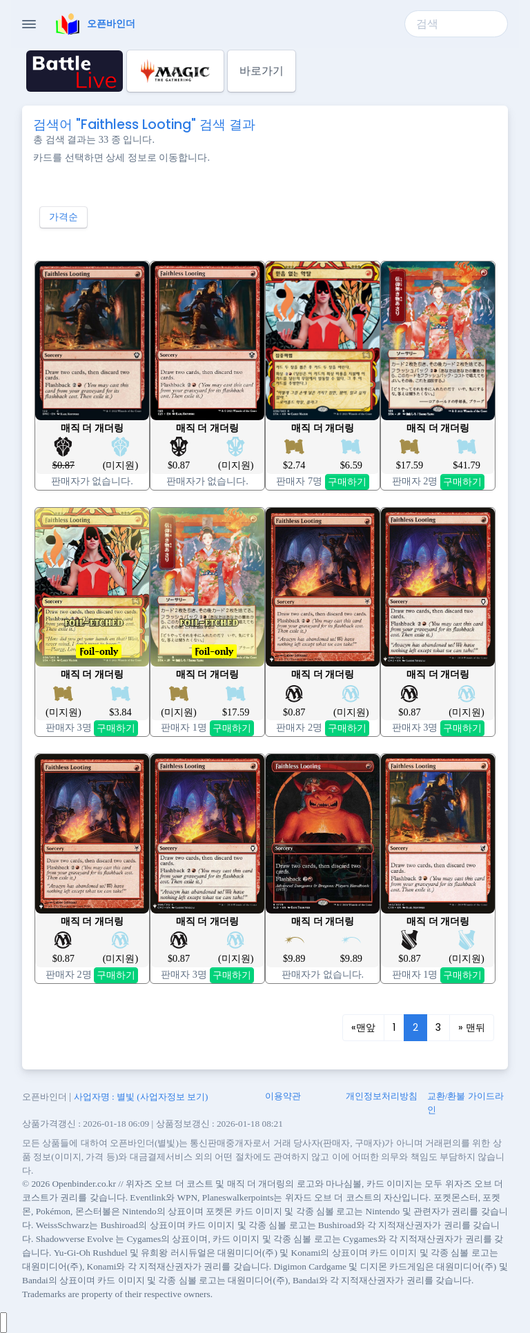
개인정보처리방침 (382, 1096)
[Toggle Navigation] (29, 24)
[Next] (471, 1028)
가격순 (63, 217)
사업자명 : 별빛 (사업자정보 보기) (141, 1097)
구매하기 (347, 481)
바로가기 (261, 71)
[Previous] (363, 1028)
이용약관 (283, 1096)
